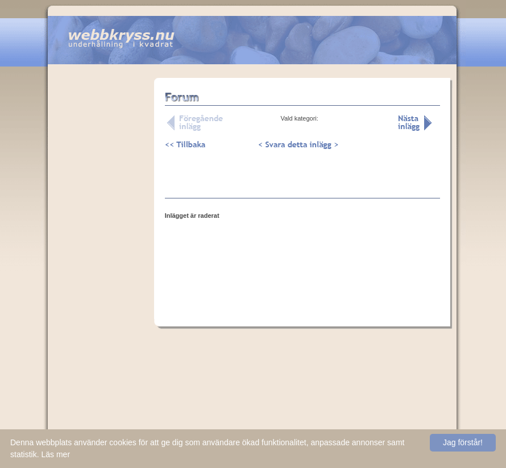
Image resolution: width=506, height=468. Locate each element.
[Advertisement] (100, 255)
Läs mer (55, 454)
